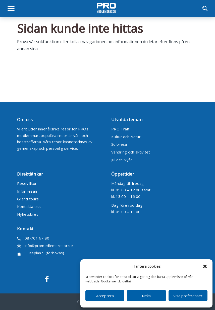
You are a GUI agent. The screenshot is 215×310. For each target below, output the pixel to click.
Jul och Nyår (121, 159)
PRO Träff (120, 128)
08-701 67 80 (37, 238)
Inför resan (27, 191)
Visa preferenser (187, 295)
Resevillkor (27, 183)
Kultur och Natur (126, 136)
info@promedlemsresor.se (49, 245)
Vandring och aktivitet (130, 151)
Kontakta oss (29, 206)
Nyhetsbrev (27, 214)
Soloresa (119, 144)
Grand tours (28, 198)
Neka (146, 295)
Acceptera (105, 295)
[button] (204, 266)
